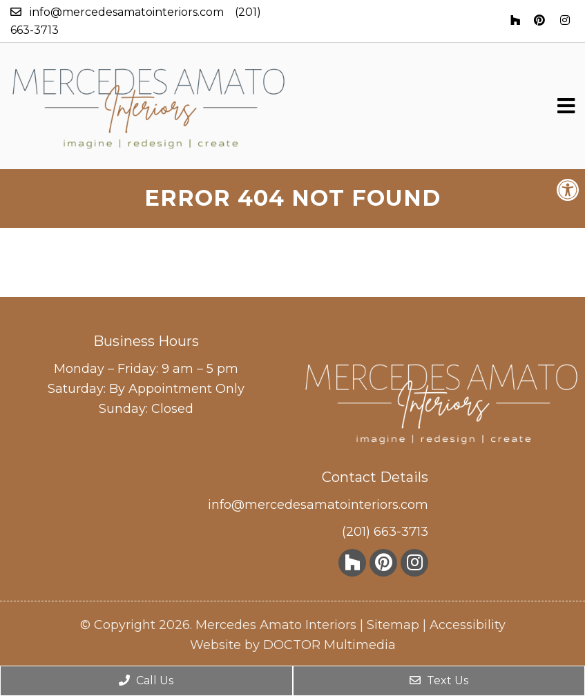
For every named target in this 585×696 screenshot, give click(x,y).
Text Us (439, 680)
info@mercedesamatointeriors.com (127, 12)
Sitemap (393, 625)
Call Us (146, 680)
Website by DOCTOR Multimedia (293, 645)
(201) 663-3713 (385, 531)
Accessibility (468, 625)
